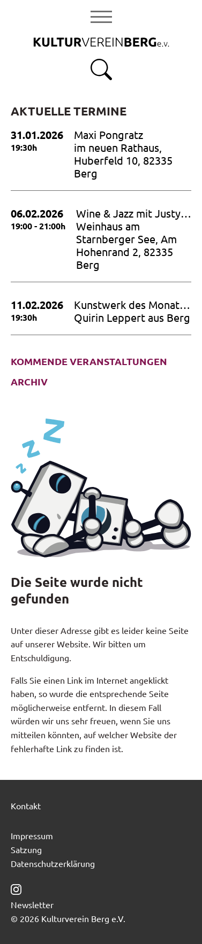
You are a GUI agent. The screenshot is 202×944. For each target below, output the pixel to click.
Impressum (32, 835)
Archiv (29, 381)
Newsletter (32, 904)
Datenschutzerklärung (53, 863)
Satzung (26, 849)
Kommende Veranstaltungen (89, 361)
